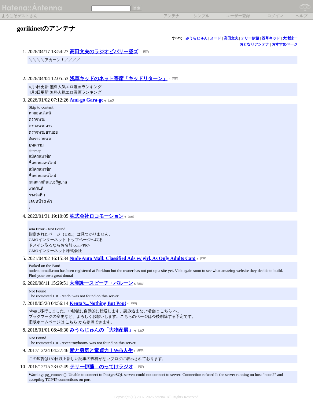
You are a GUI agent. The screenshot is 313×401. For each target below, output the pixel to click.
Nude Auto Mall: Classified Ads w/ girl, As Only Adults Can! (133, 258)
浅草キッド (271, 38)
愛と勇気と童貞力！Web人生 (101, 350)
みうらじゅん (197, 38)
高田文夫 (231, 38)
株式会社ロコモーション (96, 216)
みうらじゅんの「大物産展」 (101, 329)
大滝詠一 (290, 38)
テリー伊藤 (250, 38)
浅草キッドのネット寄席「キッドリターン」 (119, 78)
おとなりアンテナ (254, 44)
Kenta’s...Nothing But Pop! (98, 303)
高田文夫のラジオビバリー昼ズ (104, 51)
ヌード (215, 38)
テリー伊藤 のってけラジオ (101, 366)
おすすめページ (284, 44)
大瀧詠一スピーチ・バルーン (101, 283)
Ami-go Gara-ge (87, 99)
